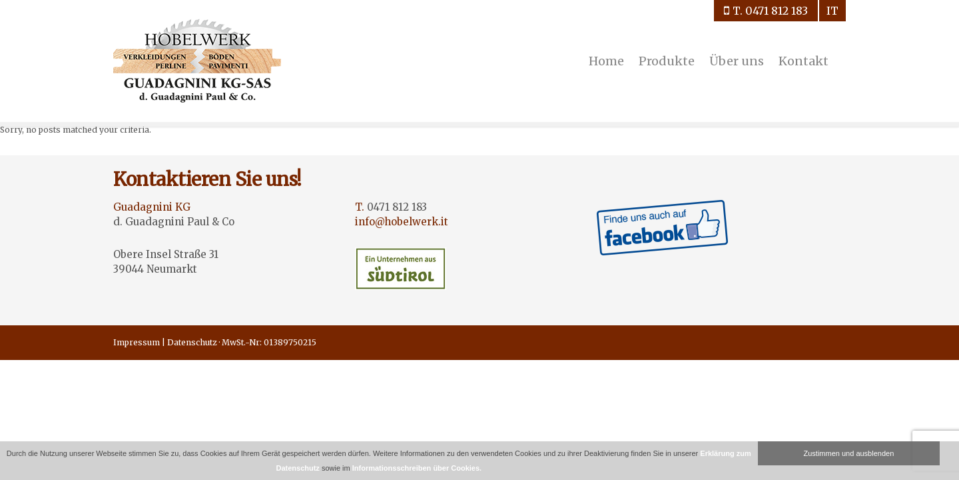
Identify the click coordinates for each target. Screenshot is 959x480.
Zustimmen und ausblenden (849, 453)
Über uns (736, 61)
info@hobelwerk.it (401, 221)
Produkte (667, 61)
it (832, 10)
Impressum (136, 342)
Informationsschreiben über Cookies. (416, 468)
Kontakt (803, 61)
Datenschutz (192, 342)
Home (606, 61)
